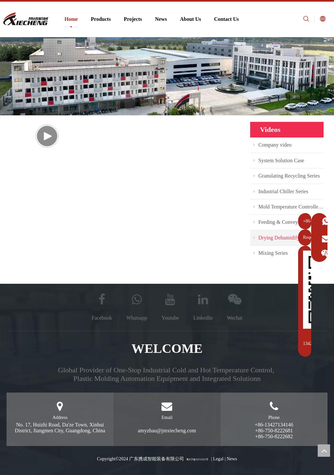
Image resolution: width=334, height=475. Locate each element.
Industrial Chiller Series (280, 191)
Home (71, 19)
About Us (190, 19)
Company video (272, 145)
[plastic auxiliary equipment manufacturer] (167, 76)
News (161, 19)
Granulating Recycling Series (286, 176)
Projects (133, 19)
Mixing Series (270, 253)
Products (101, 19)
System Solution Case (278, 160)
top (324, 450)
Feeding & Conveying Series (286, 222)
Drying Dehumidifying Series (286, 237)
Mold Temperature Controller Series (288, 206)
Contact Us (226, 19)
